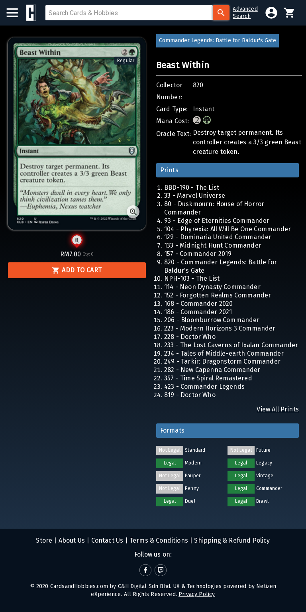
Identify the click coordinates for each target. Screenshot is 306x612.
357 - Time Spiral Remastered (208, 378)
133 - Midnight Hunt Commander (212, 245)
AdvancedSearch (245, 13)
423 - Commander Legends (204, 386)
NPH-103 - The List (192, 278)
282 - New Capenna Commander (212, 370)
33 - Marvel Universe (194, 195)
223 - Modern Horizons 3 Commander (220, 328)
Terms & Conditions (158, 540)
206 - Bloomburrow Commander (212, 320)
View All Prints (278, 409)
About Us (71, 540)
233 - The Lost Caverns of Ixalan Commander (231, 345)
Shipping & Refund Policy (231, 540)
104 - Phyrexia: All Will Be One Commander (227, 229)
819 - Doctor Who (190, 395)
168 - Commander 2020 (198, 303)
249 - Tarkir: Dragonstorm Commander (222, 361)
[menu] (16, 13)
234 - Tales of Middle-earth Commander (224, 353)
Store (44, 540)
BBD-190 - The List (191, 187)
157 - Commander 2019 (197, 254)
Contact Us (106, 540)
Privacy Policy (196, 594)
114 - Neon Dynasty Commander (212, 287)
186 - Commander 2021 (198, 312)
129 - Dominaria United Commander (217, 237)
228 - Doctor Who (190, 336)
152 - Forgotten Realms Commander (217, 295)
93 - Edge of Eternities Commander (217, 220)
